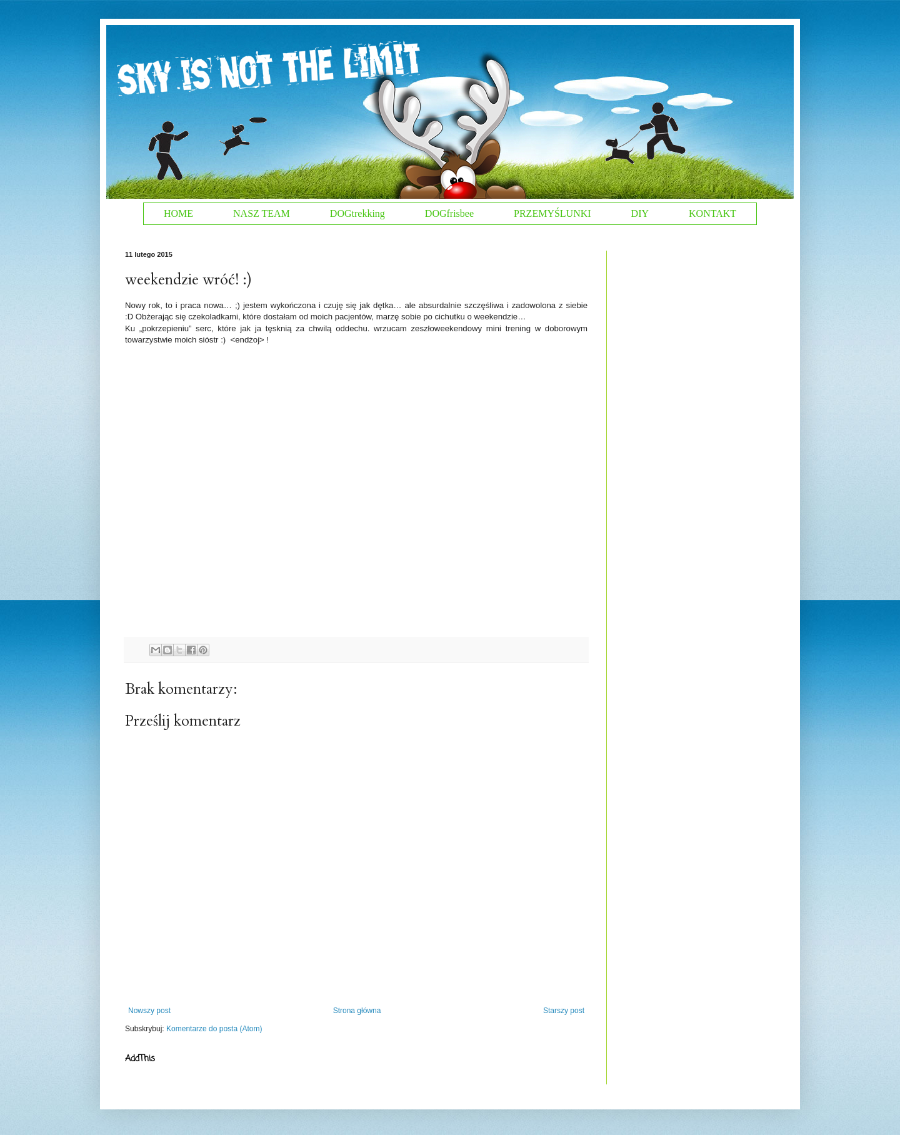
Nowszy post (149, 1010)
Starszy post (563, 1010)
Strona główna (357, 1010)
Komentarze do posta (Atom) (214, 1028)
